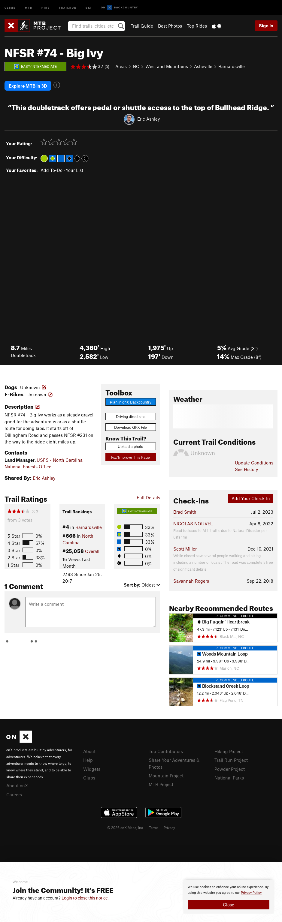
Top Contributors (166, 751)
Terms (154, 827)
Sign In (266, 25)
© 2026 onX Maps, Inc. (125, 827)
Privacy (169, 827)
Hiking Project (228, 751)
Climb (10, 7)
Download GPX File (130, 427)
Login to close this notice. (85, 898)
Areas (121, 66)
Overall (92, 551)
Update (254, 462)
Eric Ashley (148, 119)
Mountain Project (166, 775)
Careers (14, 794)
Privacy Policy (251, 893)
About (89, 751)
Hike (45, 7)
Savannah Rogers (191, 581)
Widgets (91, 769)
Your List (74, 170)
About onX (17, 785)
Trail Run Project (231, 760)
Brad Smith (184, 512)
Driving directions (130, 416)
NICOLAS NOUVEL (193, 523)
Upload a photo (130, 446)
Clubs (89, 777)
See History (246, 469)
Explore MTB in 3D (28, 86)
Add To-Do (51, 170)
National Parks (229, 777)
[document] (228, 896)
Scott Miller (185, 548)
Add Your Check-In (251, 498)
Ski (89, 7)
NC (136, 66)
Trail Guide (142, 26)
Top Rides (197, 26)
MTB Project (161, 784)
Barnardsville (231, 66)
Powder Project (229, 769)
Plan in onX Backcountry (130, 402)
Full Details (148, 497)
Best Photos (170, 26)
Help (88, 760)
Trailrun (68, 7)
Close (228, 904)
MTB (28, 7)
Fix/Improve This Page (130, 457)
